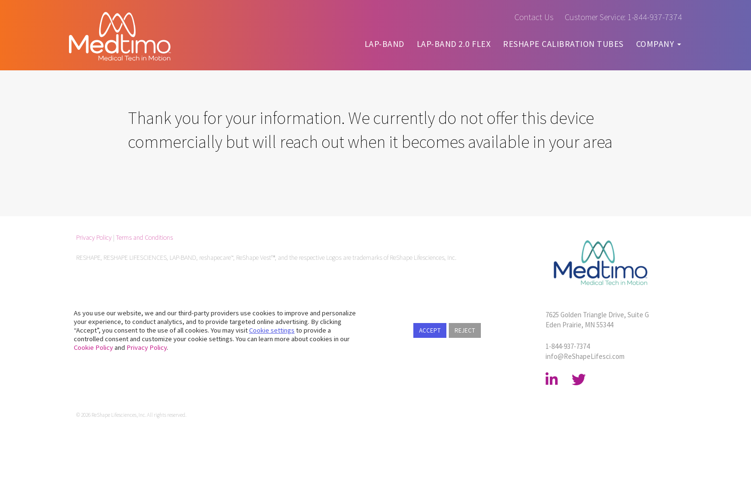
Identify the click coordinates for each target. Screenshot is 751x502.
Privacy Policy (94, 237)
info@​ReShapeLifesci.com (585, 356)
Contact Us (533, 16)
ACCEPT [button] (430, 330)
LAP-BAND (384, 43)
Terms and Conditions (144, 237)
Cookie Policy (93, 347)
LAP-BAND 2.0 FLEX (454, 43)
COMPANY (658, 43)
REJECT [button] (465, 330)
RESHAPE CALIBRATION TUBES (563, 43)
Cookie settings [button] (272, 330)
